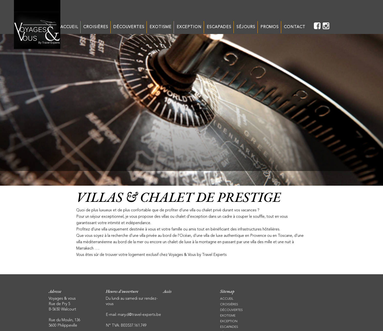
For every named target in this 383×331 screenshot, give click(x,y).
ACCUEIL (69, 27)
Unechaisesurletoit (37, 24)
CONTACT (294, 27)
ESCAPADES (219, 27)
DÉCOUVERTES (128, 27)
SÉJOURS (245, 27)
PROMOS (269, 27)
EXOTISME (160, 27)
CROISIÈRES (95, 27)
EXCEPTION (189, 27)
